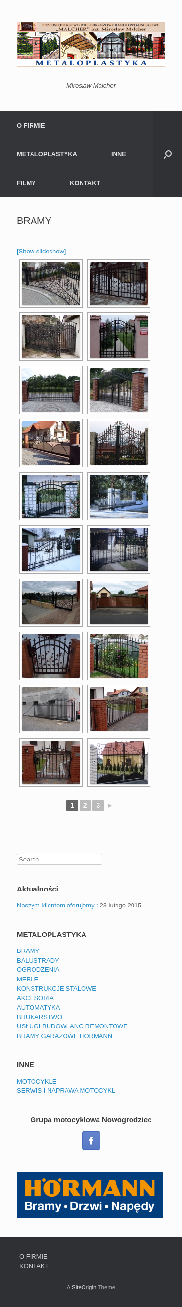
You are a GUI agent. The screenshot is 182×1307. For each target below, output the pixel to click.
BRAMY (28, 950)
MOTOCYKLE (36, 1081)
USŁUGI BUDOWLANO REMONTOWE (72, 1026)
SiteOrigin (84, 1287)
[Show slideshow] (41, 251)
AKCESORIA (35, 998)
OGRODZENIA (38, 969)
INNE (118, 154)
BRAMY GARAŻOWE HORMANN (64, 1036)
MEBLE (27, 979)
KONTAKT (85, 183)
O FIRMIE (31, 125)
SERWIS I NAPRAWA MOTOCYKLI (67, 1090)
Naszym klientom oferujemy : (57, 905)
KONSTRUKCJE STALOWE (56, 988)
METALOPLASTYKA (47, 154)
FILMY (26, 183)
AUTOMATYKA (38, 1007)
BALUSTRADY (38, 960)
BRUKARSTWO (39, 1017)
